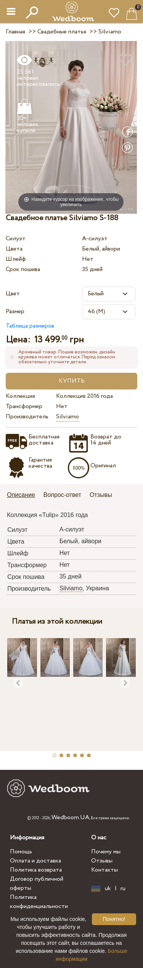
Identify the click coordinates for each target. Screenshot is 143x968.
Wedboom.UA (70, 817)
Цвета (14, 248)
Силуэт (16, 238)
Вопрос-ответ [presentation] (62, 495)
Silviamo (67, 416)
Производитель (27, 416)
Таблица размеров (30, 326)
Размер (15, 311)
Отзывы (101, 860)
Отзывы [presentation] (101, 495)
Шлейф (16, 259)
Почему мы (106, 851)
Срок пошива (23, 269)
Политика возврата (36, 870)
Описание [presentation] (21, 495)
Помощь (21, 851)
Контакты (104, 870)
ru (123, 889)
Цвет (13, 293)
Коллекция (20, 396)
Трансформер (24, 406)
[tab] (23, 495)
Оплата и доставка (35, 860)
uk (108, 889)
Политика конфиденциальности (39, 902)
